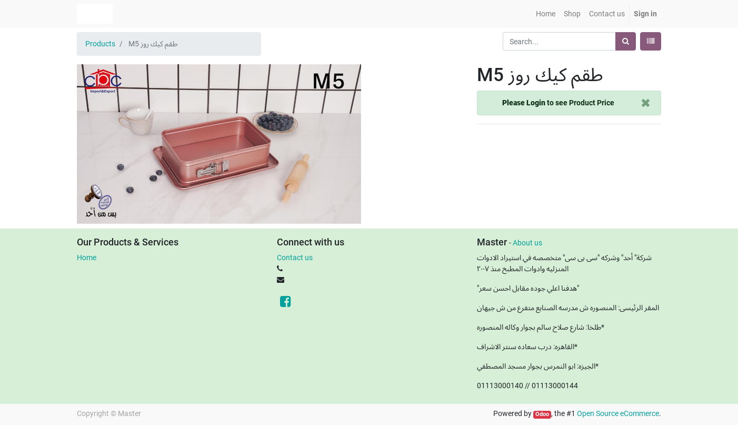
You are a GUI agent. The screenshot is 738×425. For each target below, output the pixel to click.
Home (86, 257)
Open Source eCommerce (618, 413)
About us (527, 243)
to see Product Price (558, 102)
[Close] (646, 103)
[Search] (625, 41)
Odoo (542, 414)
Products (100, 43)
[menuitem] (546, 14)
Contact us (295, 257)
